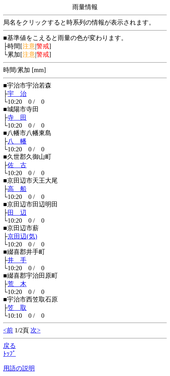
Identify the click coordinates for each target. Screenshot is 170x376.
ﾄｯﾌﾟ (9, 353)
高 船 (17, 188)
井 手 (17, 260)
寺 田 (17, 117)
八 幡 (17, 141)
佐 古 (17, 165)
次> (35, 330)
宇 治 (17, 93)
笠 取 (17, 307)
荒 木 (17, 284)
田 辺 (17, 212)
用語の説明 (19, 368)
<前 (8, 330)
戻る (9, 345)
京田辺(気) (22, 236)
